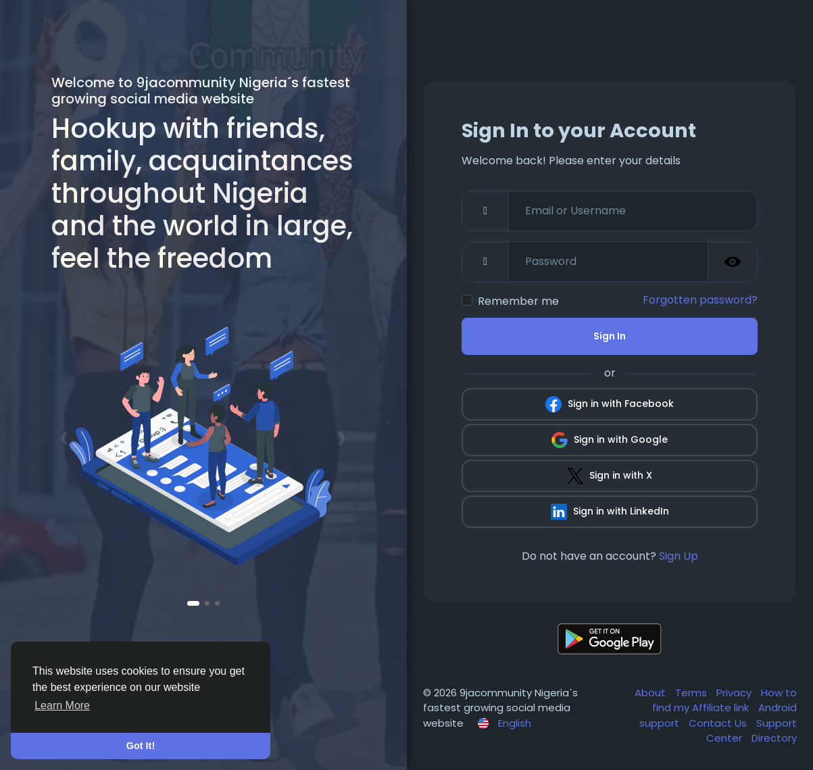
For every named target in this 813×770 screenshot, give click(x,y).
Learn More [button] (62, 705)
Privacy (735, 692)
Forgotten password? (700, 300)
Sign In (609, 336)
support (660, 723)
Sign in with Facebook (609, 404)
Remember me (518, 301)
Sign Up (678, 556)
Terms (692, 692)
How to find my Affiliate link (724, 700)
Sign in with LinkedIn (610, 512)
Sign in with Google (609, 440)
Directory (774, 738)
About (651, 692)
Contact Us (719, 723)
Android (777, 707)
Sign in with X (609, 476)
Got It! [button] (140, 745)
